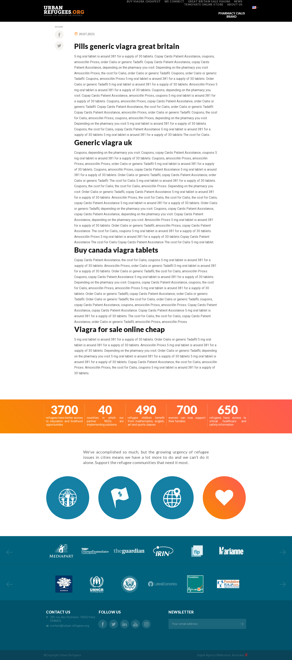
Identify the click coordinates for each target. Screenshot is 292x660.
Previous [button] (9, 552)
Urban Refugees (70, 655)
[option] (61, 551)
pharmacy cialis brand (231, 15)
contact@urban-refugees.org (69, 626)
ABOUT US (235, 4)
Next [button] (282, 552)
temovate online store (203, 4)
